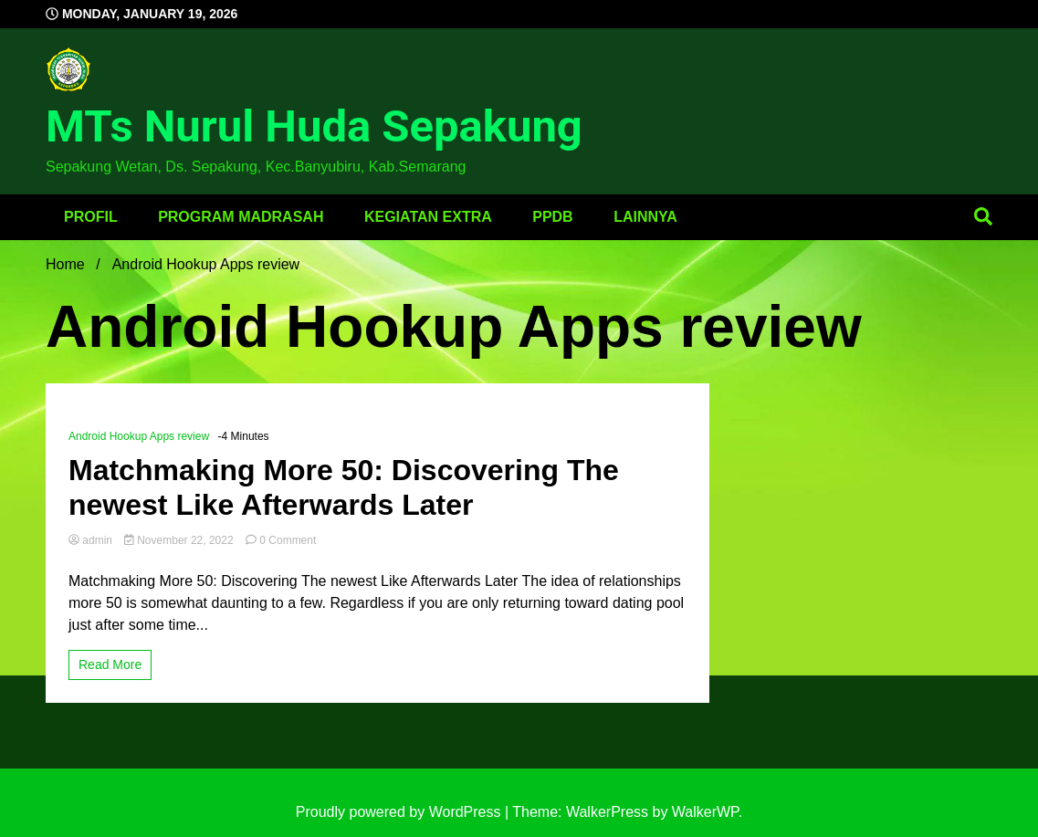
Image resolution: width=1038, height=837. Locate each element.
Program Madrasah (240, 217)
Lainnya (645, 217)
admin (91, 540)
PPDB (552, 217)
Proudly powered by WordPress (400, 812)
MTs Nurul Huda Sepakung (314, 126)
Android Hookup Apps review (138, 436)
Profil (91, 217)
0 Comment (287, 540)
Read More (110, 664)
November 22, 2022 (180, 540)
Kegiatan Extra (428, 217)
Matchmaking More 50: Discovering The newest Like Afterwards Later (343, 487)
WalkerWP (705, 812)
